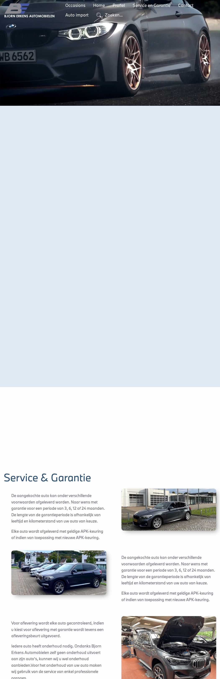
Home (99, 5)
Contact (185, 5)
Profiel (119, 5)
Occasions (75, 5)
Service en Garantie (151, 5)
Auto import (77, 15)
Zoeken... (109, 15)
